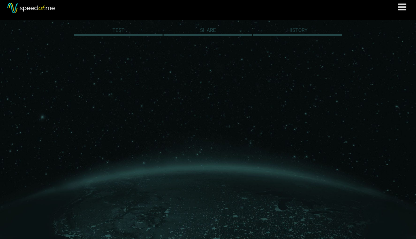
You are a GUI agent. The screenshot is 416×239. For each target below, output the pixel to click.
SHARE (208, 30)
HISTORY (297, 30)
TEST (118, 30)
